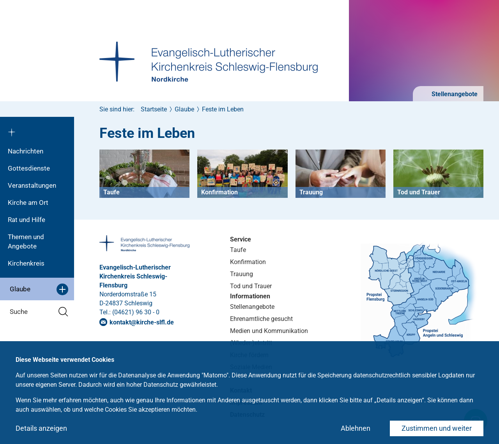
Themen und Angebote (26, 241)
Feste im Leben (223, 109)
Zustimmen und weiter (437, 428)
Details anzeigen (41, 428)
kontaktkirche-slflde (142, 322)
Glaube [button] (39, 289)
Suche (39, 312)
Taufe (238, 250)
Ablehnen (355, 428)
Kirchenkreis (26, 263)
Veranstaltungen (32, 185)
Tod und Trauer (251, 286)
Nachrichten (25, 151)
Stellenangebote (454, 94)
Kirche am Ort (28, 202)
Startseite (154, 109)
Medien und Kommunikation (269, 331)
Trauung (241, 274)
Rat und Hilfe (26, 220)
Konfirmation (248, 262)
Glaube (184, 109)
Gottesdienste (29, 168)
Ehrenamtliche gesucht (261, 318)
